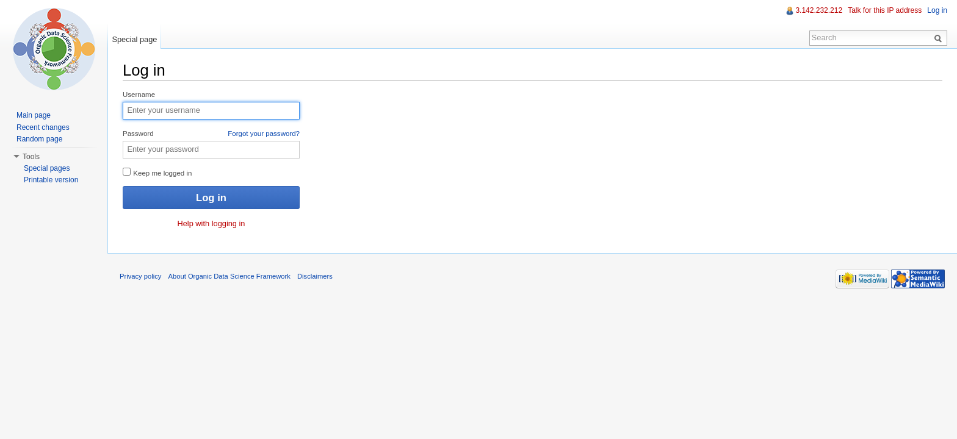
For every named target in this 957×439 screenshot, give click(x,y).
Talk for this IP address (885, 10)
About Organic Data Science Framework (229, 276)
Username (139, 94)
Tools (31, 156)
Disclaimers (315, 276)
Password (211, 134)
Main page (33, 115)
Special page (134, 39)
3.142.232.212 (818, 10)
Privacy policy (140, 276)
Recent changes (43, 127)
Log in (937, 10)
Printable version (51, 180)
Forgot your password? (264, 133)
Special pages (47, 168)
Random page (39, 139)
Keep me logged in (157, 172)
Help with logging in (211, 223)
